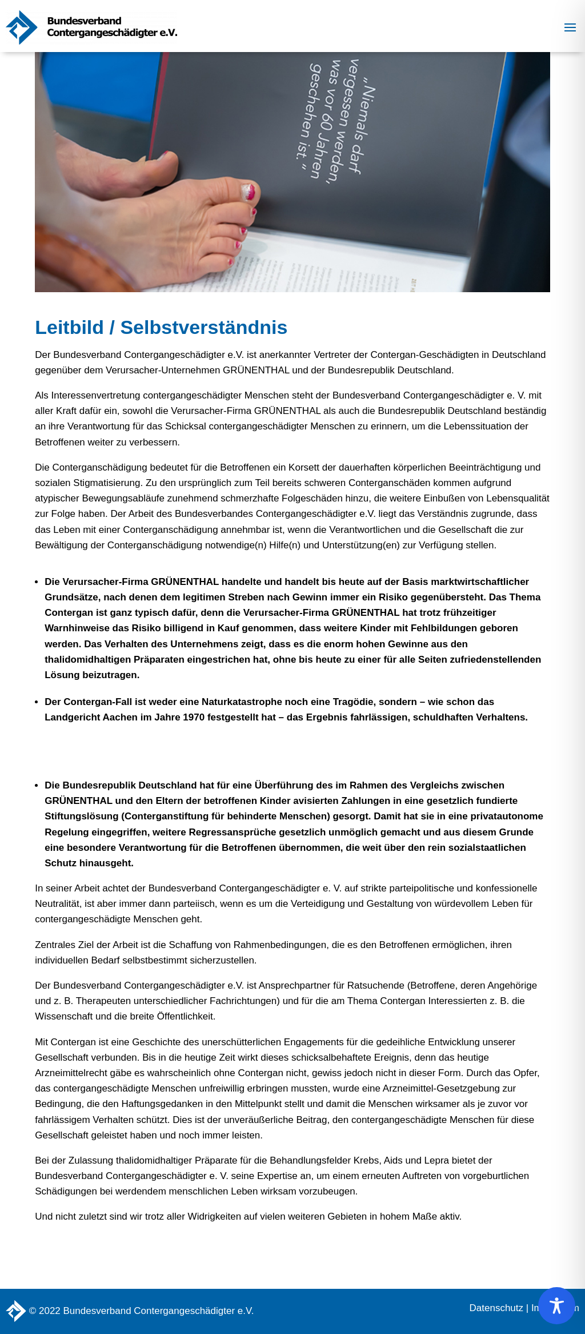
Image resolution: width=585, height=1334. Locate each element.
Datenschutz (497, 1308)
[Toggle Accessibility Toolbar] (556, 1305)
